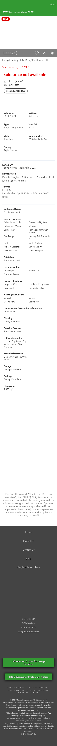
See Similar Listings (15, 91)
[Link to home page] (2, 4)
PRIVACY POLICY (38, 687)
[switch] (37, 53)
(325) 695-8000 (28, 619)
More (52, 4)
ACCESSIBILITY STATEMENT (24, 690)
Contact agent (10, 53)
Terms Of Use (16, 687)
